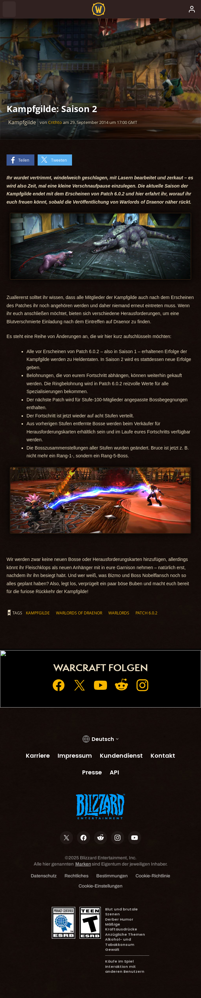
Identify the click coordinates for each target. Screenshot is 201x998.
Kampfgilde (38, 612)
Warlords (118, 612)
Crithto (55, 122)
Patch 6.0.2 (146, 612)
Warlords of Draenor (79, 612)
